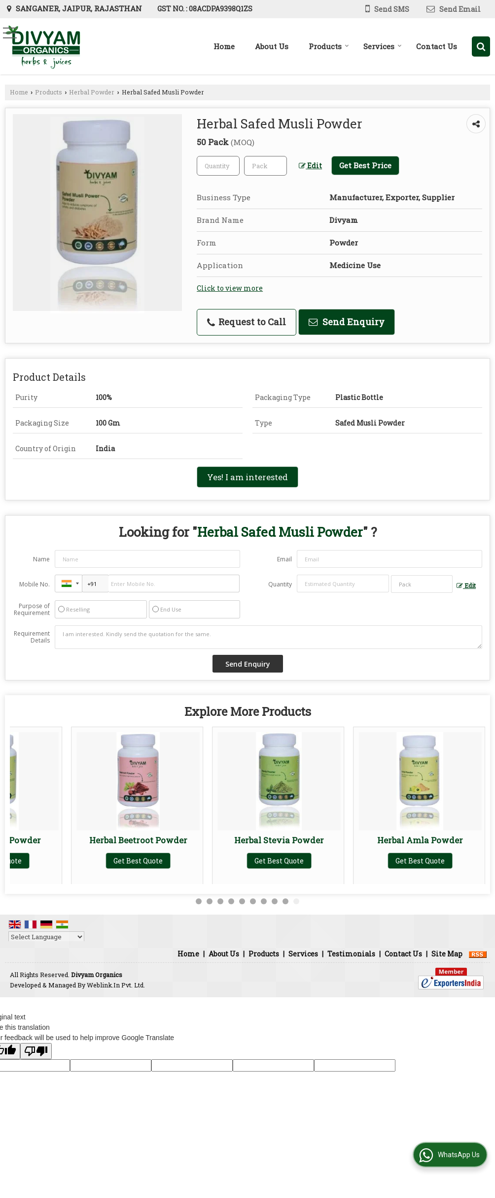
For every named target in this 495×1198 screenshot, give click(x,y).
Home (224, 46)
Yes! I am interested (247, 477)
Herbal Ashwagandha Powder (77, 845)
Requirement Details (32, 637)
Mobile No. (34, 584)
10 (296, 901)
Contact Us (436, 46)
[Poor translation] (36, 1051)
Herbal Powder (91, 92)
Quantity (280, 584)
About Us (271, 46)
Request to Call (246, 322)
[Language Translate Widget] (46, 936)
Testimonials (351, 953)
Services (382, 46)
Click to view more (230, 288)
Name (41, 559)
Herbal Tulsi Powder (218, 840)
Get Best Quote (77, 871)
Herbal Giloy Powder (359, 840)
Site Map (446, 953)
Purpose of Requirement (32, 609)
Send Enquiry (347, 322)
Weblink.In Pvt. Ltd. (116, 985)
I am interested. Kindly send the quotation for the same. (268, 637)
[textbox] (265, 166)
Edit (310, 165)
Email (284, 559)
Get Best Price (365, 165)
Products (329, 46)
